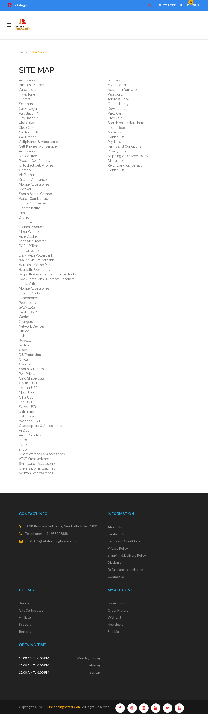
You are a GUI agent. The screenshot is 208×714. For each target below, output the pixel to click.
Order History (118, 104)
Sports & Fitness (31, 369)
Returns (25, 632)
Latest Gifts (27, 284)
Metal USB (27, 393)
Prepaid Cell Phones (34, 161)
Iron (22, 213)
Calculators (27, 90)
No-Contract (28, 156)
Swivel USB (27, 407)
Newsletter (116, 624)
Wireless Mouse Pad (34, 265)
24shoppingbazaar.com (63, 707)
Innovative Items (31, 251)
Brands (24, 603)
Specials (114, 80)
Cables (24, 317)
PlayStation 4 (28, 118)
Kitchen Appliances (33, 180)
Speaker (25, 189)
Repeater (26, 340)
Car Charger (28, 109)
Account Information (123, 90)
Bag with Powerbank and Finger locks (47, 274)
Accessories (28, 80)
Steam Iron (27, 222)
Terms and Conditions (124, 146)
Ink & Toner (27, 94)
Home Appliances (32, 203)
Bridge (24, 331)
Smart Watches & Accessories (42, 454)
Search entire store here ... (127, 123)
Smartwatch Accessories (37, 464)
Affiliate (25, 617)
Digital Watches (31, 293)
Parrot (23, 440)
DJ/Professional (31, 355)
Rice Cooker (28, 236)
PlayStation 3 (28, 113)
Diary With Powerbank (36, 255)
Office (23, 350)
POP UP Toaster (31, 246)
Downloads (116, 109)
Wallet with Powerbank (36, 260)
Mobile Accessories (34, 184)
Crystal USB (28, 383)
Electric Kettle (29, 208)
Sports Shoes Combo (35, 194)
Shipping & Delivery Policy (128, 156)
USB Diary (26, 416)
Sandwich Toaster (32, 241)
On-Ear (24, 359)
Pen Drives (27, 374)
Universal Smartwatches (37, 468)
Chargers (26, 322)
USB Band (26, 411)
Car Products (29, 132)
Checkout (115, 118)
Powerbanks (28, 303)
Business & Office (32, 85)
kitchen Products (31, 227)
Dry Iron (25, 217)
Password (115, 94)
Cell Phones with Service (38, 146)
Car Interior (27, 137)
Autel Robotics (30, 435)
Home (23, 52)
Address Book (118, 99)
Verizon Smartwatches (36, 473)
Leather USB (28, 388)
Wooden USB (29, 421)
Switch (24, 345)
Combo (25, 170)
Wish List (114, 617)
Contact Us (116, 137)
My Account (117, 85)
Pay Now (114, 142)
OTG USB (26, 397)
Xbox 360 (26, 123)
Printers (24, 99)
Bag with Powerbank (34, 269)
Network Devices (32, 326)
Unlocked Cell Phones (36, 165)
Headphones (29, 298)
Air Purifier (26, 175)
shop (23, 449)
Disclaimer (116, 161)
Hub (22, 336)
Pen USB (25, 402)
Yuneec (24, 445)
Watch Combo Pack (34, 198)
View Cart (115, 113)
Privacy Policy (118, 151)
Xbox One (26, 127)
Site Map (38, 52)
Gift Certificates (31, 610)
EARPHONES (28, 312)
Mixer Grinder (29, 232)
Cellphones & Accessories (39, 142)
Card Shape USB (31, 378)
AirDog (24, 430)
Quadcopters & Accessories (40, 426)
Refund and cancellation (126, 165)
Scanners (26, 104)
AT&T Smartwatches (34, 459)
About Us (115, 132)
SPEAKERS (27, 307)
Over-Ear (25, 364)
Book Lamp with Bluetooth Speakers (47, 279)
